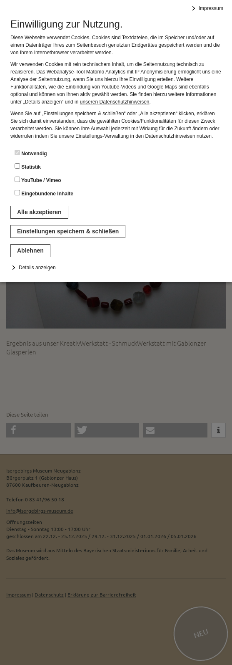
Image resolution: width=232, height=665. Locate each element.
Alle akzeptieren (39, 212)
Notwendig (31, 153)
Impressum (211, 8)
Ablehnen (30, 250)
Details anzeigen (37, 268)
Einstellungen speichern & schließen (68, 231)
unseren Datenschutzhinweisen (115, 102)
